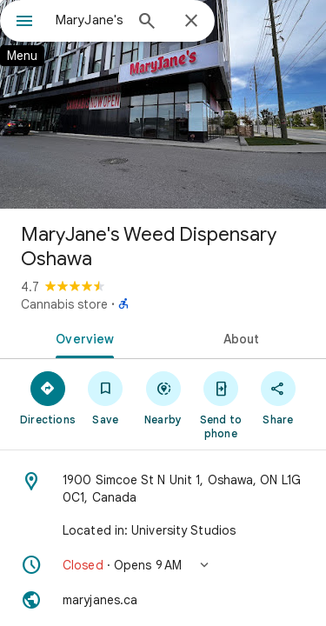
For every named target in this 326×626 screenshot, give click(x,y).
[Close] (191, 21)
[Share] (278, 397)
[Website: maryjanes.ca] (163, 600)
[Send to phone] (220, 404)
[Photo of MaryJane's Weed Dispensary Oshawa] (163, 104)
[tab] (81, 337)
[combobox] (89, 20)
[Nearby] (162, 397)
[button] (163, 565)
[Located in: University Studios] (163, 530)
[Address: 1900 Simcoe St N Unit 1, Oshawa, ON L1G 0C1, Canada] (163, 488)
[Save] (105, 397)
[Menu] (24, 22)
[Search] (147, 22)
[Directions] (48, 397)
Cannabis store (64, 304)
